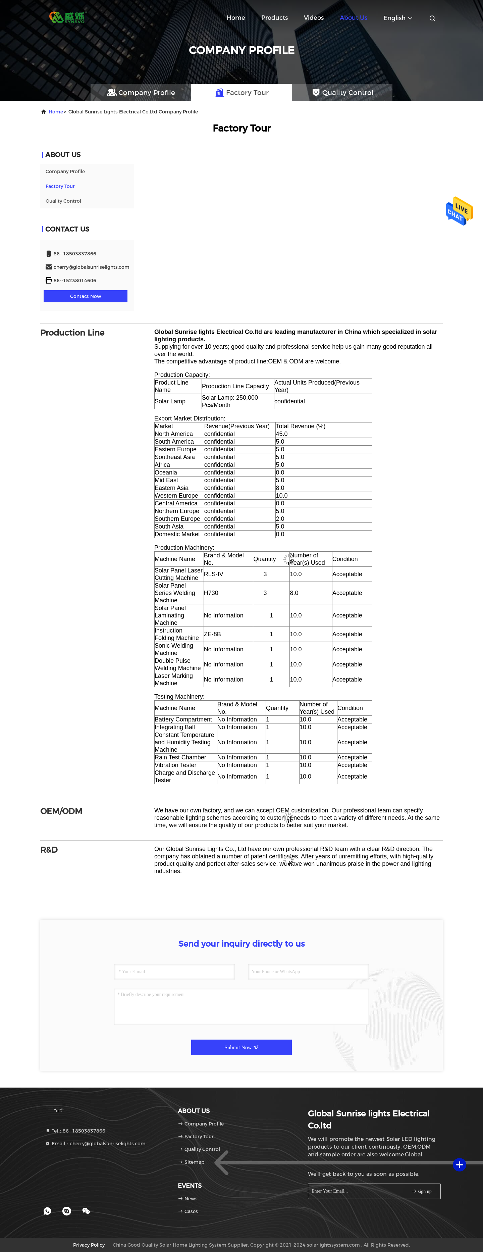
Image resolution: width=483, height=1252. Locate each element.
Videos (314, 17)
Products (274, 17)
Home (236, 17)
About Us (353, 17)
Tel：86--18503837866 (75, 1131)
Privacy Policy (89, 1245)
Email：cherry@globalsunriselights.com (95, 1144)
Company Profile (65, 171)
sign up (421, 1191)
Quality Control (63, 201)
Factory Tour (60, 186)
